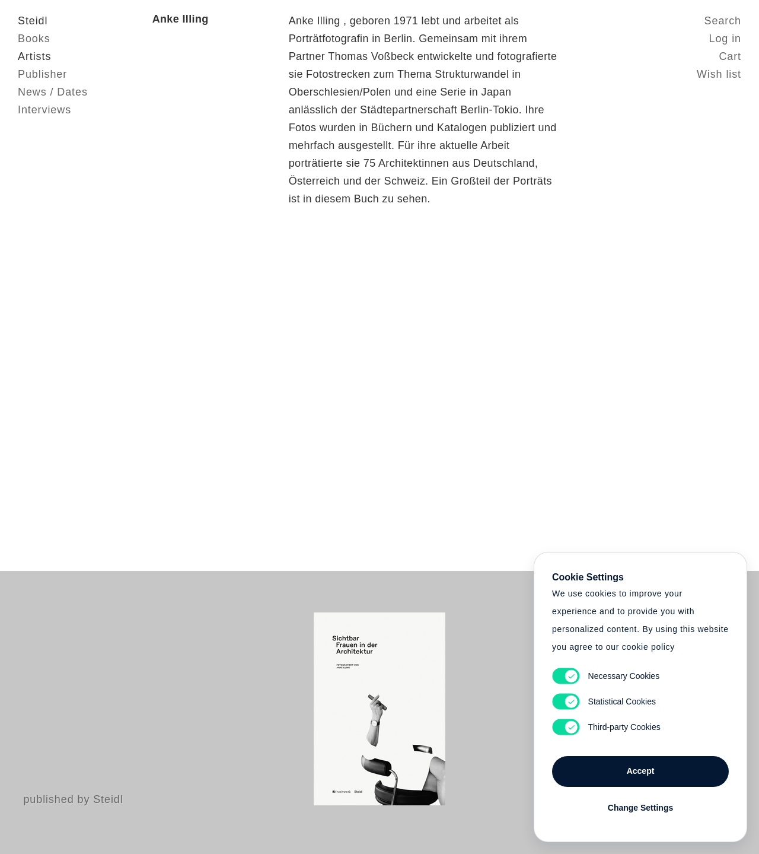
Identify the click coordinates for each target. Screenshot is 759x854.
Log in (725, 39)
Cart (730, 56)
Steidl (32, 21)
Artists (34, 56)
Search (722, 21)
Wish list (719, 74)
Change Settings (640, 807)
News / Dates (53, 92)
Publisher (42, 74)
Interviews (44, 110)
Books (34, 39)
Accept (641, 771)
